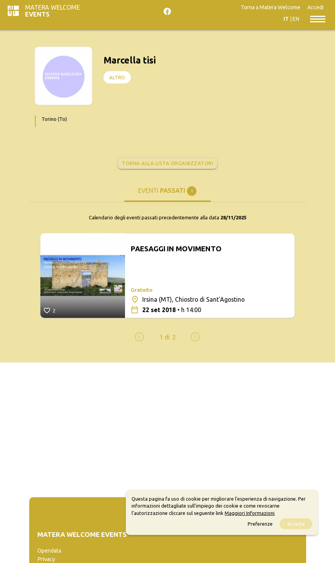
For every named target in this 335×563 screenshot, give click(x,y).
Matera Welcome (52, 11)
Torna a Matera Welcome (270, 7)
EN (296, 19)
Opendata (49, 551)
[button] (165, 337)
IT (286, 19)
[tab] (167, 193)
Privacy (46, 559)
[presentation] (139, 336)
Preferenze (260, 523)
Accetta (296, 523)
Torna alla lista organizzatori (167, 163)
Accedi (315, 7)
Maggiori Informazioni (250, 513)
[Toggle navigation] (317, 18)
